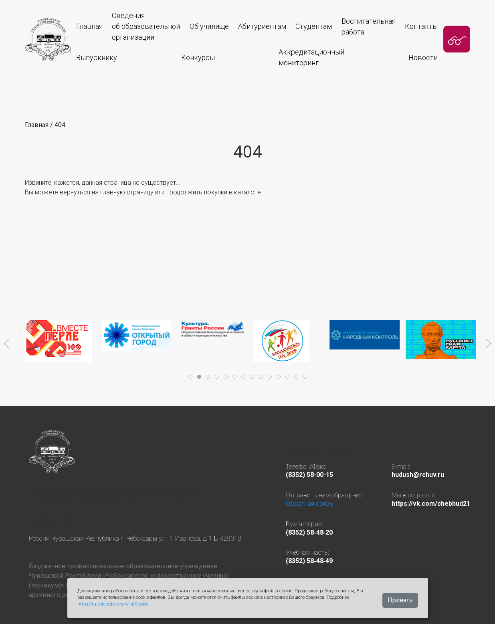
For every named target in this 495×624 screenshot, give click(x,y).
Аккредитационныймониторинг (311, 57)
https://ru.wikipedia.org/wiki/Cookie (112, 604)
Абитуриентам (262, 26)
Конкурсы (198, 57)
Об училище (209, 26)
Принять (400, 600)
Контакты (421, 26)
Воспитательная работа (368, 26)
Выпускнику (96, 57)
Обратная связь (309, 503)
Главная (89, 26)
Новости (423, 57)
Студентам (313, 26)
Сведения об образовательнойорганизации (146, 26)
